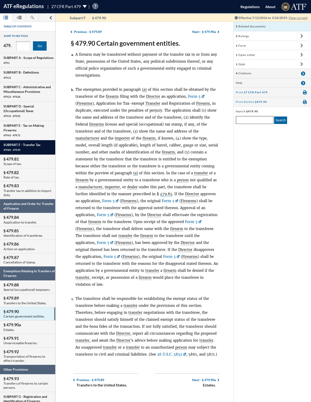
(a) (144, 89)
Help (239, 82)
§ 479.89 (88, 32)
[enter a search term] (254, 120)
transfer (201, 173)
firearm (112, 96)
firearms (96, 124)
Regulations (250, 6)
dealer (132, 187)
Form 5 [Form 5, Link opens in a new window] (194, 96)
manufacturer (87, 138)
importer (122, 138)
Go (40, 46)
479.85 (166, 194)
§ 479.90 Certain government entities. (125, 43)
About (270, 6)
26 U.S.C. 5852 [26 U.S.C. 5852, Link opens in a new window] (169, 354)
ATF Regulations (23, 6)
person (183, 180)
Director (153, 96)
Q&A (240, 64)
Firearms (84, 103)
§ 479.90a (204, 32)
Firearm (203, 103)
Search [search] (280, 120)
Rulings (242, 36)
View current (298, 18)
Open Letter (246, 55)
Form (241, 45)
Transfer (153, 103)
